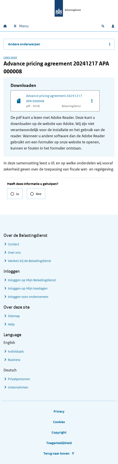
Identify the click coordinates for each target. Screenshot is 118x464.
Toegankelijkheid (59, 443)
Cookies (59, 422)
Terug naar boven (56, 453)
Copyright (59, 432)
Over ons (14, 252)
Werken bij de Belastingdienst (29, 261)
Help (11, 324)
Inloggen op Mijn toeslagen (28, 288)
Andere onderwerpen (24, 44)
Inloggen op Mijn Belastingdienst (32, 280)
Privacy (59, 411)
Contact (13, 244)
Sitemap (14, 316)
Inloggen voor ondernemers (28, 297)
